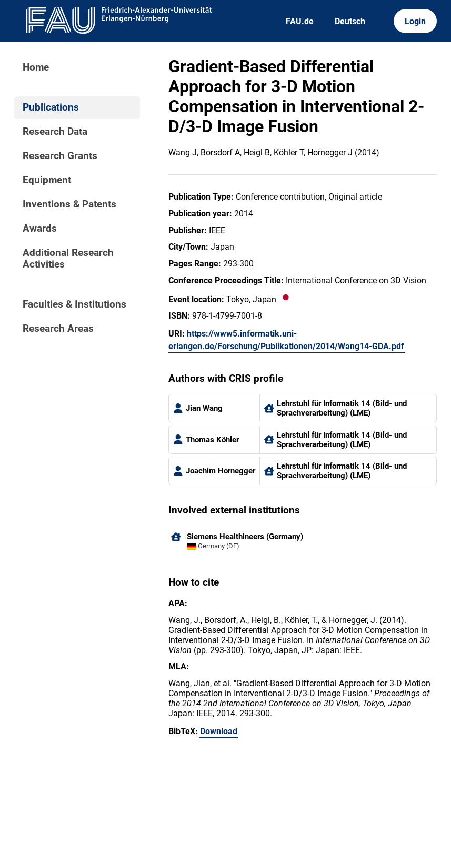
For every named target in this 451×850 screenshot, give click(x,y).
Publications (51, 107)
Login (415, 21)
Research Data (55, 131)
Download (218, 731)
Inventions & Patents (69, 204)
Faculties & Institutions (74, 304)
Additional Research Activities (68, 258)
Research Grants (60, 156)
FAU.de (300, 21)
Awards (40, 228)
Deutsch (350, 21)
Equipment (47, 180)
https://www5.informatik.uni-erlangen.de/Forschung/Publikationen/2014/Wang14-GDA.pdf (286, 340)
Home (36, 67)
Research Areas (58, 328)
